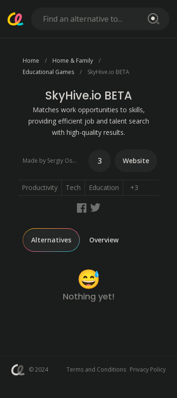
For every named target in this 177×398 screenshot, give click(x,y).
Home (31, 61)
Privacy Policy (148, 369)
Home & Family (72, 61)
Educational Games (48, 72)
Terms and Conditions (96, 369)
